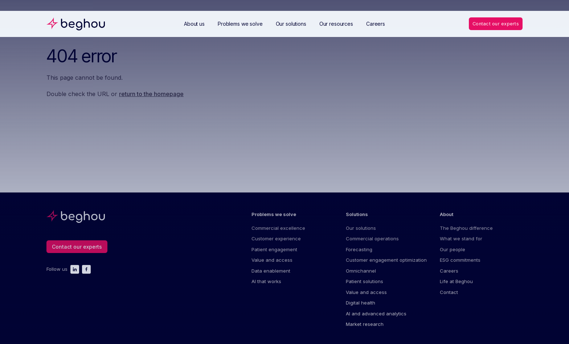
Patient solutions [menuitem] (364, 282)
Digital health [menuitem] (360, 303)
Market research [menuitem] (365, 324)
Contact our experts (495, 23)
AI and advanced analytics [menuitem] (376, 314)
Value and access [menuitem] (271, 260)
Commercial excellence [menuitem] (278, 228)
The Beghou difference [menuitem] (466, 228)
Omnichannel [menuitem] (361, 271)
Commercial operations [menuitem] (372, 239)
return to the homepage (151, 94)
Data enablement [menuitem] (270, 271)
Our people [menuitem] (452, 249)
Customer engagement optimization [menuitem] (386, 260)
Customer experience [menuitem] (276, 239)
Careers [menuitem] (449, 271)
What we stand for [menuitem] (461, 239)
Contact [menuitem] (449, 292)
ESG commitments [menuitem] (460, 260)
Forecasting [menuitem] (359, 249)
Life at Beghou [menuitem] (456, 282)
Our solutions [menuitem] (361, 228)
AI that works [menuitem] (266, 282)
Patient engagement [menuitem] (274, 249)
